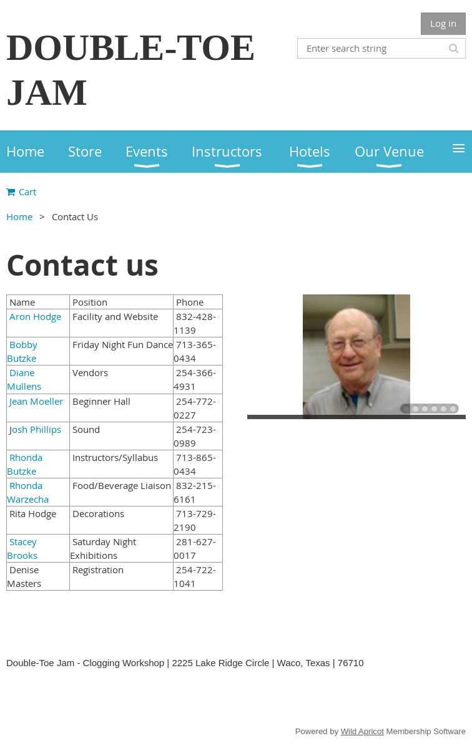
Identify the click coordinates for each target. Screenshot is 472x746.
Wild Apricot (362, 731)
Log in (443, 23)
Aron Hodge (35, 316)
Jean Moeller (35, 401)
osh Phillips (36, 429)
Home (19, 216)
